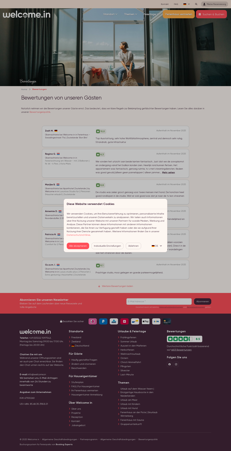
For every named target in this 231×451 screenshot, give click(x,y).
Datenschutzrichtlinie (78, 235)
